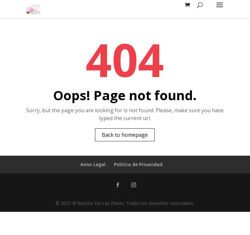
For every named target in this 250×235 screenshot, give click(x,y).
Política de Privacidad (138, 164)
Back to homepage (125, 134)
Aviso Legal (92, 164)
